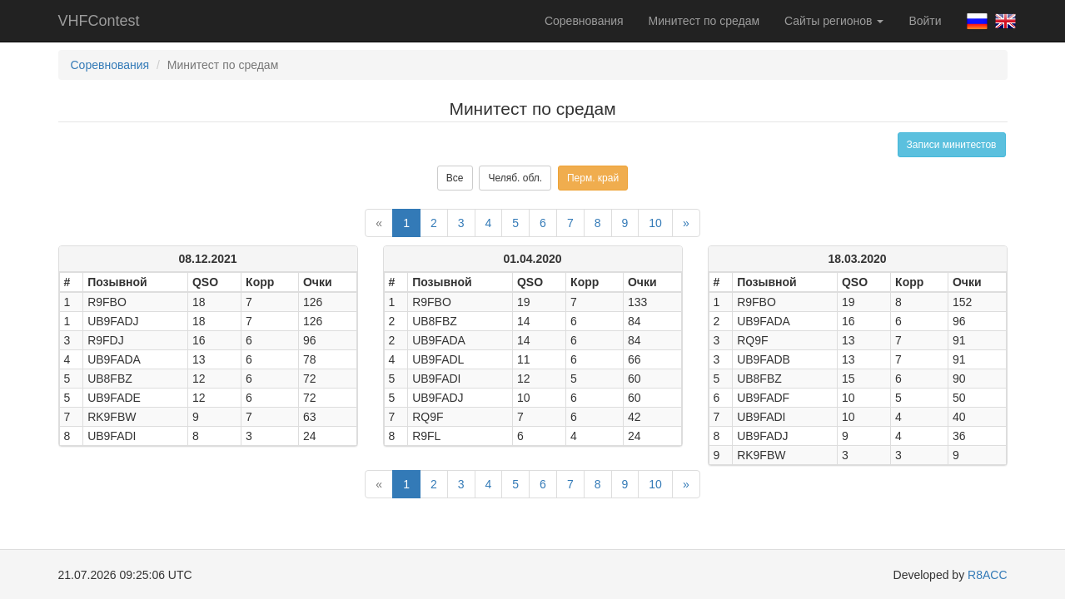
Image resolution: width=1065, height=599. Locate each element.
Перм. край (593, 178)
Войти (924, 20)
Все (455, 178)
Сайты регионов (833, 20)
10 (655, 223)
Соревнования (584, 20)
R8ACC (987, 575)
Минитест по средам (704, 20)
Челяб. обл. (515, 178)
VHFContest (99, 20)
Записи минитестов (952, 145)
